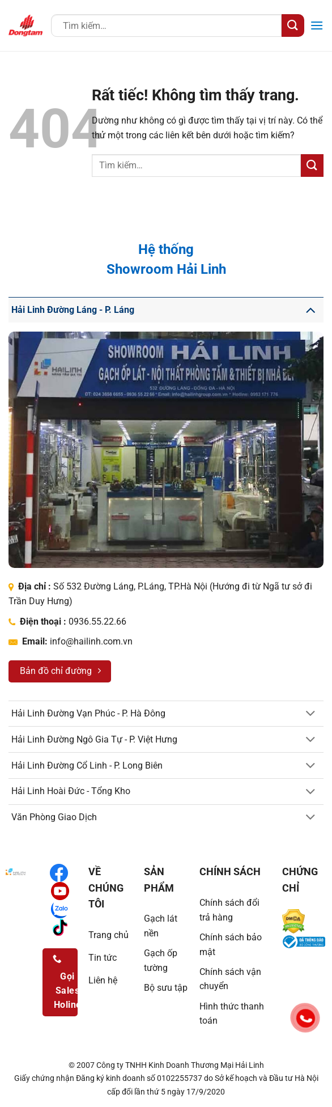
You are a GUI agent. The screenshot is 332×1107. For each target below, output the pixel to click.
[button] (317, 25)
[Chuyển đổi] (310, 310)
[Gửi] (293, 25)
